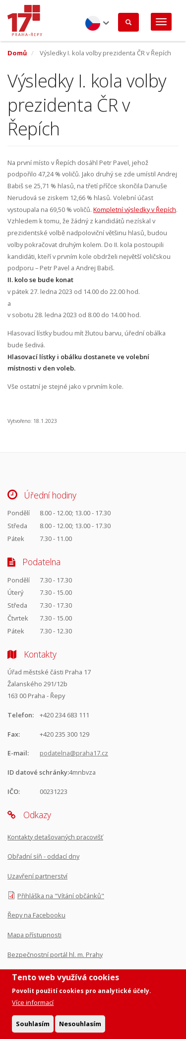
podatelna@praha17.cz (74, 752)
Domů (17, 52)
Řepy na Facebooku (36, 915)
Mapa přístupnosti (34, 934)
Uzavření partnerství (37, 876)
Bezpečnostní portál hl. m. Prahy (55, 954)
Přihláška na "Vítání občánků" (60, 895)
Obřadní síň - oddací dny (43, 856)
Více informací (33, 1005)
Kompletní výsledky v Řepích (134, 209)
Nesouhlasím (80, 1027)
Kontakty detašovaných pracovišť (55, 836)
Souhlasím (33, 1027)
